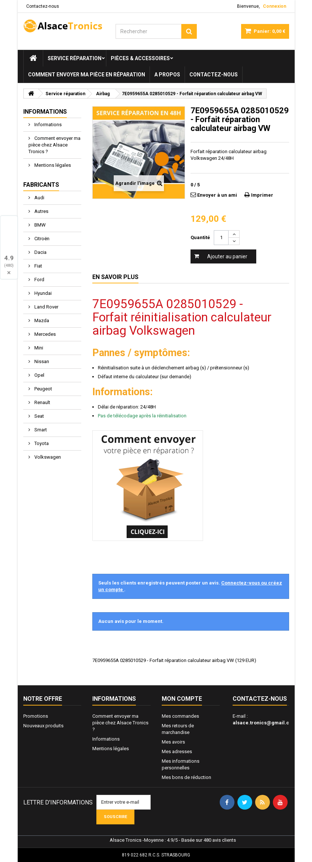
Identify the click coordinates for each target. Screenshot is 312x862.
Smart (40, 429)
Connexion (274, 6)
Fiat (37, 266)
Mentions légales (52, 165)
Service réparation (75, 58)
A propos (167, 74)
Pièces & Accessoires (140, 58)
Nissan (41, 361)
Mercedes (44, 334)
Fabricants (41, 184)
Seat (38, 416)
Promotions (35, 716)
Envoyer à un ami (217, 195)
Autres (40, 211)
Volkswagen (47, 457)
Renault (41, 402)
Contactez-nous (42, 6)
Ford (38, 279)
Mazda (41, 320)
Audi (38, 197)
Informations (45, 111)
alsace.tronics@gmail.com (264, 722)
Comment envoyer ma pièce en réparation (86, 74)
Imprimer (262, 195)
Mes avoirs (173, 742)
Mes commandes (180, 716)
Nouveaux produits (43, 725)
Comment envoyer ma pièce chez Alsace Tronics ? (54, 144)
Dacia (40, 252)
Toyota (41, 443)
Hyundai (42, 293)
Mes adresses (177, 751)
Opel (38, 375)
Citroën (41, 238)
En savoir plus (115, 276)
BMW (39, 225)
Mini (38, 348)
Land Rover (45, 307)
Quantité (200, 237)
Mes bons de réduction (186, 777)
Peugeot (42, 389)
